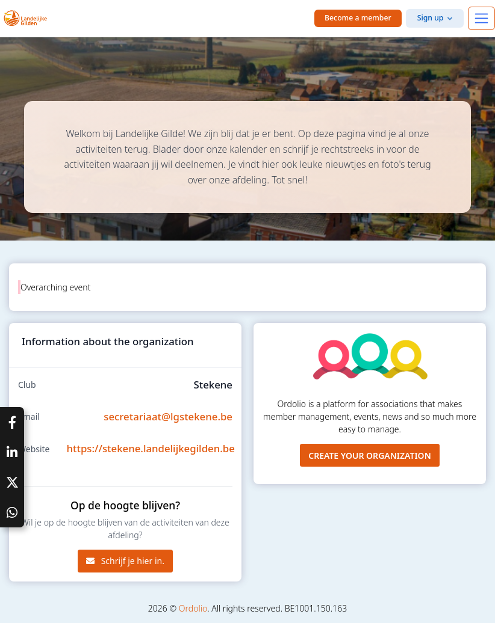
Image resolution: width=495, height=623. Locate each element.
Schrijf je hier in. (125, 560)
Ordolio (193, 608)
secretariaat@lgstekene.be (168, 416)
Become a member (358, 18)
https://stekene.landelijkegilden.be (151, 448)
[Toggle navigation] (481, 18)
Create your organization (369, 455)
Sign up (430, 18)
